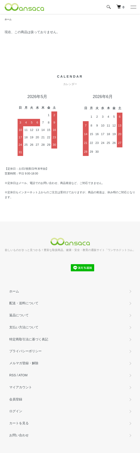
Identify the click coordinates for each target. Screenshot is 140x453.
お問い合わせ (19, 435)
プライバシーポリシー (25, 351)
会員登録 (15, 399)
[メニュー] (133, 7)
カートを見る (19, 423)
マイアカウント (20, 387)
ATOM (23, 375)
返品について (19, 315)
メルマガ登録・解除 (23, 363)
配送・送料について (23, 303)
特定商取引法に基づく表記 (28, 339)
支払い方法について (23, 327)
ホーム (8, 19)
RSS (12, 375)
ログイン (15, 411)
